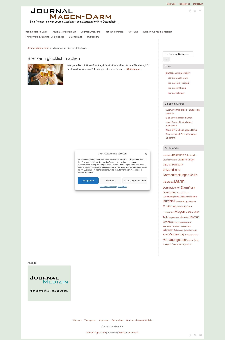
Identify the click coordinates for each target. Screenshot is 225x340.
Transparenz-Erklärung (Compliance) (45, 37)
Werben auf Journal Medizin (157, 32)
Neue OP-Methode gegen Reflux (181, 130)
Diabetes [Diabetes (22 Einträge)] (184, 197)
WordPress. (133, 332)
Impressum (122, 187)
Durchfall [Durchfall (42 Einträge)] (169, 201)
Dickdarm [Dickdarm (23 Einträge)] (192, 197)
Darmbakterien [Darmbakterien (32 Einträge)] (171, 187)
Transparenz (184, 4)
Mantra (122, 332)
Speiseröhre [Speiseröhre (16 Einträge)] (188, 230)
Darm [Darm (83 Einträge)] (179, 181)
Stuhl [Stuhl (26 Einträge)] (165, 234)
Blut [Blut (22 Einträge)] (179, 160)
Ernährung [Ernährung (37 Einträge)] (169, 206)
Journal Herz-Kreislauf (64, 32)
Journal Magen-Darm (36, 32)
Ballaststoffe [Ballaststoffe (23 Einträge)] (190, 155)
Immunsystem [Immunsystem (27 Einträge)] (184, 206)
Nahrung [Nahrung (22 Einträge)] (175, 222)
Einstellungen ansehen (135, 180)
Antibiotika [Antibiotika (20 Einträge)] (167, 155)
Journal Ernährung (90, 32)
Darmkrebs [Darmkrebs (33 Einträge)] (169, 192)
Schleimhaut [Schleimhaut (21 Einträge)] (185, 226)
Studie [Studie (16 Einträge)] (195, 230)
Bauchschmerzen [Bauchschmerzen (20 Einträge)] (170, 160)
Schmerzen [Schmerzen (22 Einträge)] (168, 230)
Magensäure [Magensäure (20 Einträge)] (174, 217)
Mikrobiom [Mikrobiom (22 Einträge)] (184, 217)
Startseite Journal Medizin (177, 73)
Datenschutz (75, 37)
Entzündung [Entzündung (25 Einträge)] (182, 201)
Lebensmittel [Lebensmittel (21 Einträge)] (168, 212)
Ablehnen (110, 180)
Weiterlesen (134, 69)
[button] (145, 153)
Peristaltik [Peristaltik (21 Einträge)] (167, 226)
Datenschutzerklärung (108, 187)
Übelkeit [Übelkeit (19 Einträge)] (175, 244)
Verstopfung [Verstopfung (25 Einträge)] (192, 240)
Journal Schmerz (114, 32)
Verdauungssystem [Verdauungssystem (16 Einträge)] (191, 235)
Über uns (171, 4)
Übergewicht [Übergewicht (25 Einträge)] (185, 244)
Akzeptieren (88, 180)
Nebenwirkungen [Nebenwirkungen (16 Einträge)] (185, 222)
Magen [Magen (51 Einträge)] (179, 211)
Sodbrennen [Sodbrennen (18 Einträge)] (178, 230)
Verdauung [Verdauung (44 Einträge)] (176, 234)
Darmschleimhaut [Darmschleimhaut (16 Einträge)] (183, 193)
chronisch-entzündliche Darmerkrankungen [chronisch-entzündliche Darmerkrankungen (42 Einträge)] (176, 170)
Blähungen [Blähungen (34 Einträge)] (188, 159)
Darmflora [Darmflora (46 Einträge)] (188, 187)
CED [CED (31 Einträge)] (165, 164)
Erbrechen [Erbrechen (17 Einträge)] (192, 201)
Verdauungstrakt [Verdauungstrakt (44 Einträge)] (174, 240)
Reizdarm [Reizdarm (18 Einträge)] (175, 226)
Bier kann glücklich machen (54, 58)
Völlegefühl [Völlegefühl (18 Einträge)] (167, 244)
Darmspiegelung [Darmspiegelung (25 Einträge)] (171, 196)
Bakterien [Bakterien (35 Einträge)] (178, 154)
